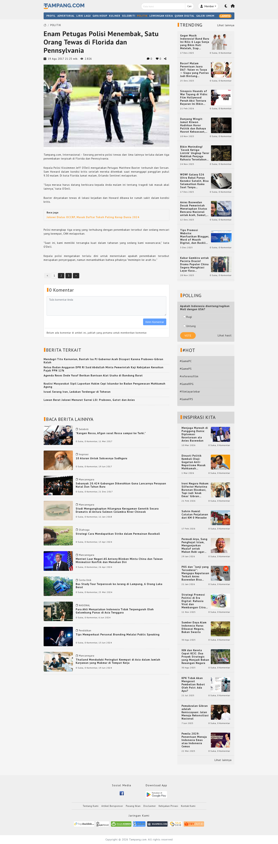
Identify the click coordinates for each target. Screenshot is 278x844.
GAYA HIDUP (100, 15)
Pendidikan (85, 630)
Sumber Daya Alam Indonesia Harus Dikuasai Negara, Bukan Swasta (194, 627)
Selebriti (84, 429)
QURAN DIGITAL (184, 15)
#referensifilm (189, 376)
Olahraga (84, 529)
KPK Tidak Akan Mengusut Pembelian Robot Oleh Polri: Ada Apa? (193, 684)
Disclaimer (149, 806)
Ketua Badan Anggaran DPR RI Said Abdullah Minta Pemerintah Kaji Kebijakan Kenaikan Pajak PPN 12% (103, 369)
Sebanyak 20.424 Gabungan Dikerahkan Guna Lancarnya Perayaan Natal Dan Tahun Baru (121, 485)
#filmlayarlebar (190, 391)
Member (207, 6)
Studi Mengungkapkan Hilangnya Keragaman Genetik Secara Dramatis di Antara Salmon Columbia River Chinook (117, 510)
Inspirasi (84, 454)
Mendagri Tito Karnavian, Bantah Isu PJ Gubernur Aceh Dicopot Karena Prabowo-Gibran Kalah (103, 360)
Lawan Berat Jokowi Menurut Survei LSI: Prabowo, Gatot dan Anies (89, 400)
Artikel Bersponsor (112, 806)
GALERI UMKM (205, 15)
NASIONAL (84, 605)
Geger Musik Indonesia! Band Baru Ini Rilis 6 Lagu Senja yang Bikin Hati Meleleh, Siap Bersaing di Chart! (194, 42)
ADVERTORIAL (66, 15)
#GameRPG (187, 384)
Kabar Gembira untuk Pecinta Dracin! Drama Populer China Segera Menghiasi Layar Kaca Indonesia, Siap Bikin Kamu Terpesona (194, 264)
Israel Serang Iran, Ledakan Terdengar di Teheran (77, 391)
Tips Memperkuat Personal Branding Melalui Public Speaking (118, 634)
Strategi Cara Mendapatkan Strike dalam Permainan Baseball (118, 533)
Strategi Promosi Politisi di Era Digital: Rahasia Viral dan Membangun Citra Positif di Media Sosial (194, 601)
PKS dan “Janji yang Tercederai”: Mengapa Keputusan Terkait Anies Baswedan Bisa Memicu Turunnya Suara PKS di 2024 (195, 573)
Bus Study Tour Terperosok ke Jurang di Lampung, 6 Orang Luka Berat (119, 585)
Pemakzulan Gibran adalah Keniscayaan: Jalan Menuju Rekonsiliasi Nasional (195, 712)
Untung (189, 326)
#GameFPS (186, 399)
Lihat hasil (225, 335)
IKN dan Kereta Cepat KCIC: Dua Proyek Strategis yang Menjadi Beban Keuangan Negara (195, 657)
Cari (189, 6)
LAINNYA (225, 16)
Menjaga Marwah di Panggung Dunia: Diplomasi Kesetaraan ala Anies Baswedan (195, 434)
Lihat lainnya (225, 25)
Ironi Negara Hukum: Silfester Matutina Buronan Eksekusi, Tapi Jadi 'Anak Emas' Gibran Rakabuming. (195, 490)
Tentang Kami (91, 806)
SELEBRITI (128, 15)
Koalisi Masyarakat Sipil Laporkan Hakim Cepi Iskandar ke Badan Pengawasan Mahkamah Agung (104, 385)
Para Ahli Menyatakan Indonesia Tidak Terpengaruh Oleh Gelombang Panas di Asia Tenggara (115, 611)
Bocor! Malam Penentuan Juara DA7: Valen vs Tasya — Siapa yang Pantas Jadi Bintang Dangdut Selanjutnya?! (194, 70)
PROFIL (51, 15)
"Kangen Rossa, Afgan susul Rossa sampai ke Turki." (111, 433)
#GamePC (186, 361)
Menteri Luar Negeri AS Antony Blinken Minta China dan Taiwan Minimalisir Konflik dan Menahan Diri (119, 560)
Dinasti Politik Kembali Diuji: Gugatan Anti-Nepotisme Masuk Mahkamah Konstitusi (194, 462)
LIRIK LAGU (83, 15)
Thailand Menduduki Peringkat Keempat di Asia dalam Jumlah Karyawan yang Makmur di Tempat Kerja (118, 661)
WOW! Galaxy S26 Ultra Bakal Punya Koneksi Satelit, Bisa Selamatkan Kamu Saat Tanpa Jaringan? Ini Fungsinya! (194, 181)
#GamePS (186, 368)
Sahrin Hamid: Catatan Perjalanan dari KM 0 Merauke (195, 514)
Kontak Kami (188, 806)
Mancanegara (86, 479)
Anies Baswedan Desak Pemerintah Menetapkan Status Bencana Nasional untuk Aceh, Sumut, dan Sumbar (193, 209)
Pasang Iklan (133, 806)
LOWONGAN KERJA (161, 15)
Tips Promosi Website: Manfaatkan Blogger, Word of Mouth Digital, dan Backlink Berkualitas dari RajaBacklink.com (194, 237)
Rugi (187, 317)
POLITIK (142, 15)
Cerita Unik (85, 580)
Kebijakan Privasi (168, 806)
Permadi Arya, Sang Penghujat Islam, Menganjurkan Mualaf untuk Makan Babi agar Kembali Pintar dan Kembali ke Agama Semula (195, 545)
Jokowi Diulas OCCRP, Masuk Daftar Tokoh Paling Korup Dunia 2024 (93, 217)
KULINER (114, 15)
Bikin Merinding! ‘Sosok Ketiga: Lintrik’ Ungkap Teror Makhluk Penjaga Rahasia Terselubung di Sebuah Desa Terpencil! (194, 153)
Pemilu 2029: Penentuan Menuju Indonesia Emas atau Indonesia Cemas (194, 740)
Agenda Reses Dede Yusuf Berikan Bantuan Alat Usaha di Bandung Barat (93, 375)
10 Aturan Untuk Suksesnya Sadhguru (101, 458)
